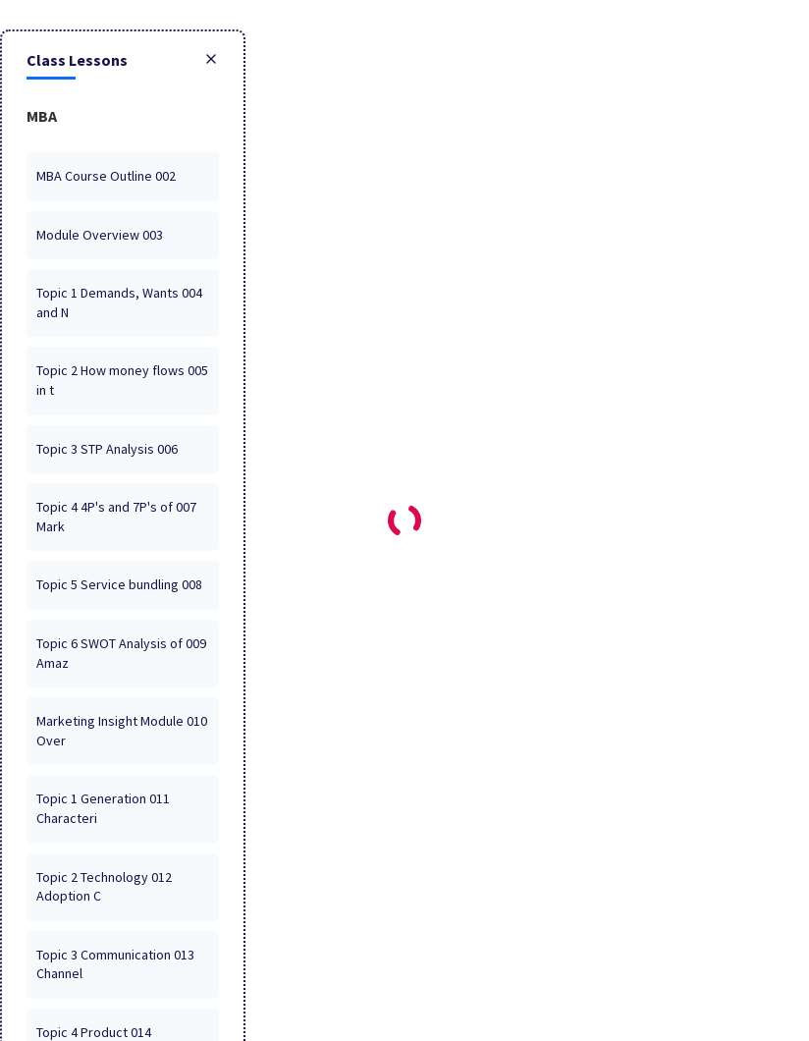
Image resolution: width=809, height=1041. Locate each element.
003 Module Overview (99, 235)
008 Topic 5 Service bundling (119, 584)
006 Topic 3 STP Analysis (107, 449)
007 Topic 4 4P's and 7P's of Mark (116, 516)
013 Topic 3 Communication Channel (115, 964)
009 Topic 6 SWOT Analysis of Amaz (121, 653)
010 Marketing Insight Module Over (121, 730)
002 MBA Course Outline (106, 176)
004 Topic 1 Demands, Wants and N (119, 302)
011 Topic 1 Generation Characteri (103, 808)
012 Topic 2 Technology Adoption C (104, 886)
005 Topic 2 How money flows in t (122, 380)
